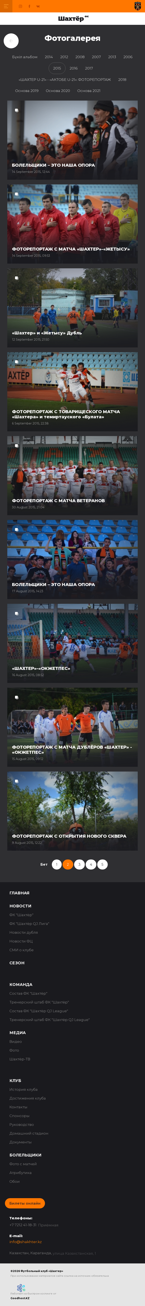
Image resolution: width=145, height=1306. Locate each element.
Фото (14, 1050)
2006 (128, 57)
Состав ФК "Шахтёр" (28, 993)
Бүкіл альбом (24, 57)
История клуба (23, 1089)
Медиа (17, 1032)
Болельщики (25, 1155)
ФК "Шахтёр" (21, 915)
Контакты (18, 1107)
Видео (15, 1041)
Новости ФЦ (21, 941)
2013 (112, 57)
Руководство (21, 1124)
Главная (19, 893)
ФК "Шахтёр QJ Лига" (29, 924)
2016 (74, 68)
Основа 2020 (58, 91)
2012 (64, 57)
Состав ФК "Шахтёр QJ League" (38, 1011)
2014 (49, 57)
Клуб (15, 1080)
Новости (20, 906)
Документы (20, 1142)
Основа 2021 (88, 91)
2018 (122, 79)
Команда (20, 984)
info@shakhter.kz (25, 1242)
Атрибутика (20, 1173)
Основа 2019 (27, 91)
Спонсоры (19, 1116)
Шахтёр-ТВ (19, 1059)
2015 (57, 68)
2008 (80, 57)
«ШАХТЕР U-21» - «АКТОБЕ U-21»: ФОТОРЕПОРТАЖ (65, 79)
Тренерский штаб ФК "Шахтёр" (39, 1002)
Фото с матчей (23, 1164)
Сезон (16, 963)
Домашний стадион (28, 1133)
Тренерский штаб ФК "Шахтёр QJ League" (49, 1020)
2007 (96, 57)
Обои (14, 1181)
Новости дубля (23, 932)
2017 (89, 68)
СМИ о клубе (21, 950)
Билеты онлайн (24, 1203)
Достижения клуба (27, 1098)
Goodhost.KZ (20, 1298)
